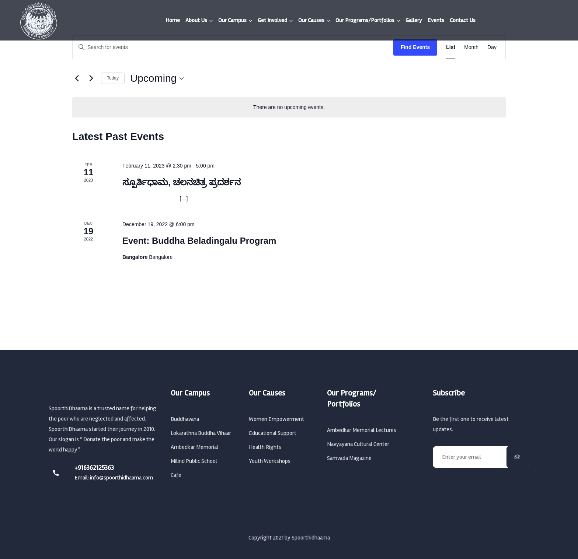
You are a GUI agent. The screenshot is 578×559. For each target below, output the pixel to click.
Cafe (176, 475)
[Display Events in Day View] (492, 47)
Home (173, 20)
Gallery (413, 20)
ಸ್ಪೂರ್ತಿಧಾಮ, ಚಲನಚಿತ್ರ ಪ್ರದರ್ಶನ (181, 182)
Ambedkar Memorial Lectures (361, 430)
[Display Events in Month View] (471, 47)
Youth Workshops (269, 461)
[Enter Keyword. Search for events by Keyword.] (233, 47)
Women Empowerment (276, 419)
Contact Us (463, 20)
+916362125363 (94, 468)
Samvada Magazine (349, 458)
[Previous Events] (76, 78)
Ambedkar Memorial (194, 447)
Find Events (415, 47)
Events (436, 20)
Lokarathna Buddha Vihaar (201, 433)
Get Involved (272, 20)
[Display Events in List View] (450, 47)
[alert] (289, 107)
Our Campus (232, 20)
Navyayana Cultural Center (358, 444)
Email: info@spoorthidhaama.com (113, 477)
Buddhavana (185, 419)
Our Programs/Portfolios (364, 20)
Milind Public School (194, 461)
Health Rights (265, 447)
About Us (196, 20)
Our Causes (311, 20)
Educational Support (272, 433)
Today (113, 78)
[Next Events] (91, 78)
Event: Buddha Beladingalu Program (199, 241)
